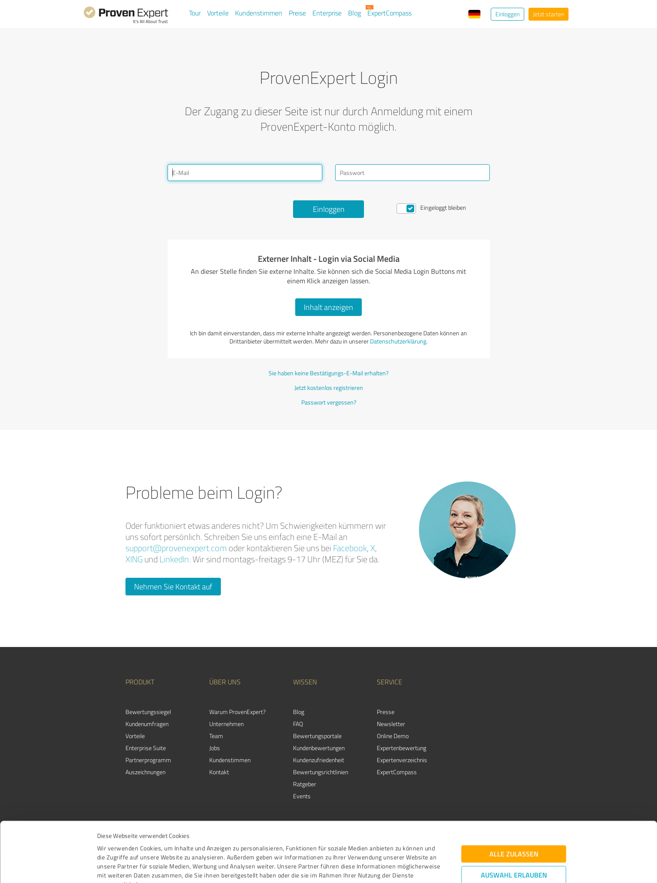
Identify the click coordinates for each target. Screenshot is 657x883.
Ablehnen (514, 842)
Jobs (214, 748)
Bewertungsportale (317, 736)
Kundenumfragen (146, 724)
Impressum (112, 843)
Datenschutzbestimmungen (170, 843)
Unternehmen (226, 724)
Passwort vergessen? (328, 402)
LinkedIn (174, 559)
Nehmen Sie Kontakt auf (173, 586)
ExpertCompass (389, 13)
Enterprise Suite (145, 748)
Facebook (350, 548)
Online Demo (393, 736)
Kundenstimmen (258, 13)
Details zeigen (389, 867)
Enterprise (327, 13)
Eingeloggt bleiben (443, 207)
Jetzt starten (548, 14)
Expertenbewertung (401, 748)
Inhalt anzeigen (328, 307)
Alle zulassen (513, 794)
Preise (297, 13)
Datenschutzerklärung (398, 341)
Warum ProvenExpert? (237, 712)
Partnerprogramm (148, 760)
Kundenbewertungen (319, 748)
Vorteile (218, 13)
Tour (195, 13)
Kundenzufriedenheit (318, 760)
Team (216, 736)
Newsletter (391, 724)
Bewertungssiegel (148, 712)
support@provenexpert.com (176, 548)
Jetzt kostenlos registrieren (328, 387)
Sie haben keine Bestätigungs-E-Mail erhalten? (328, 373)
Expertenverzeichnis (402, 760)
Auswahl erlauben (514, 815)
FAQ (298, 724)
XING (134, 559)
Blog (354, 13)
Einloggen (507, 14)
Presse (385, 712)
